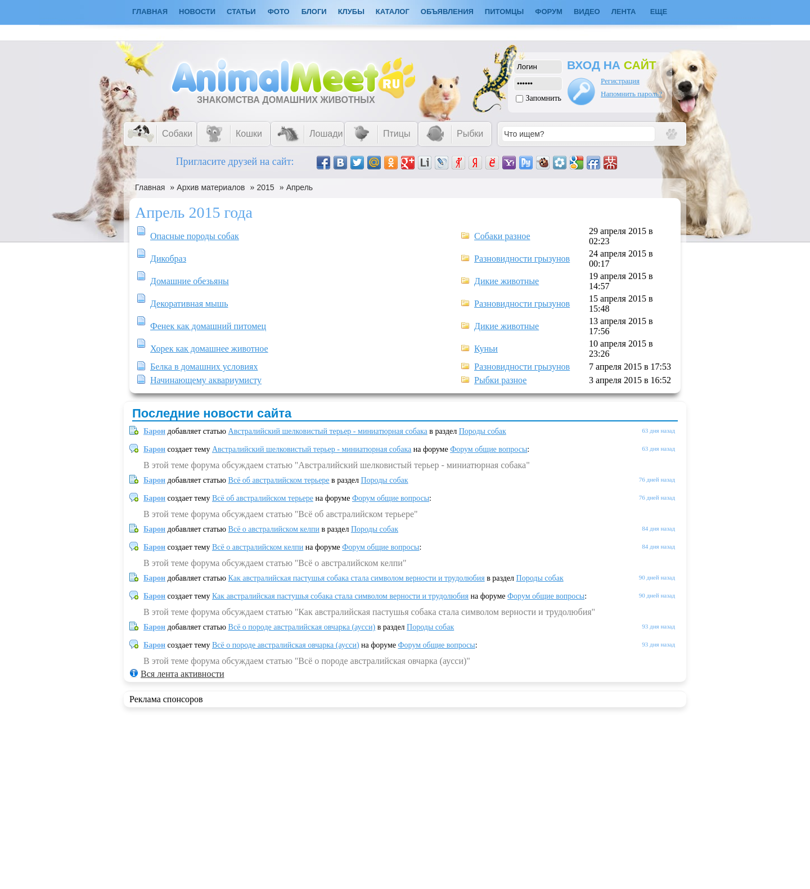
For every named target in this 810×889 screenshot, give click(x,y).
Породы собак (482, 431)
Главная (150, 187)
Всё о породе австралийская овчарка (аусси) (302, 627)
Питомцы (504, 11)
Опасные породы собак (194, 236)
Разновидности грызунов (522, 258)
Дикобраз (168, 258)
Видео (587, 11)
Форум (548, 11)
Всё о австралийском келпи (274, 529)
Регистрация (620, 81)
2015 (265, 187)
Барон (154, 431)
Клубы (351, 11)
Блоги (314, 11)
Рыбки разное (500, 380)
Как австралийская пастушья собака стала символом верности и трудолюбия (356, 578)
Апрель (299, 187)
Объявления (447, 11)
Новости (197, 11)
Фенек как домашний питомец (208, 326)
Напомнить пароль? (631, 93)
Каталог (393, 11)
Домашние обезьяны (189, 281)
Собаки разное (502, 236)
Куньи (486, 348)
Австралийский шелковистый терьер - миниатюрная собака (328, 431)
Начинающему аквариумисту (206, 380)
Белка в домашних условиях (204, 366)
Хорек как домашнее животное (209, 348)
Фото (279, 11)
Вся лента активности (182, 674)
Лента (623, 11)
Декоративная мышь (189, 303)
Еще (659, 11)
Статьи (241, 11)
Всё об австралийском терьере (279, 480)
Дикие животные (506, 281)
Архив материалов (211, 187)
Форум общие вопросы (488, 449)
